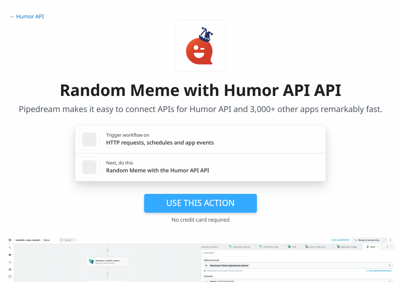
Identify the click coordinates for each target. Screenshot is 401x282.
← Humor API (26, 16)
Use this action (200, 202)
